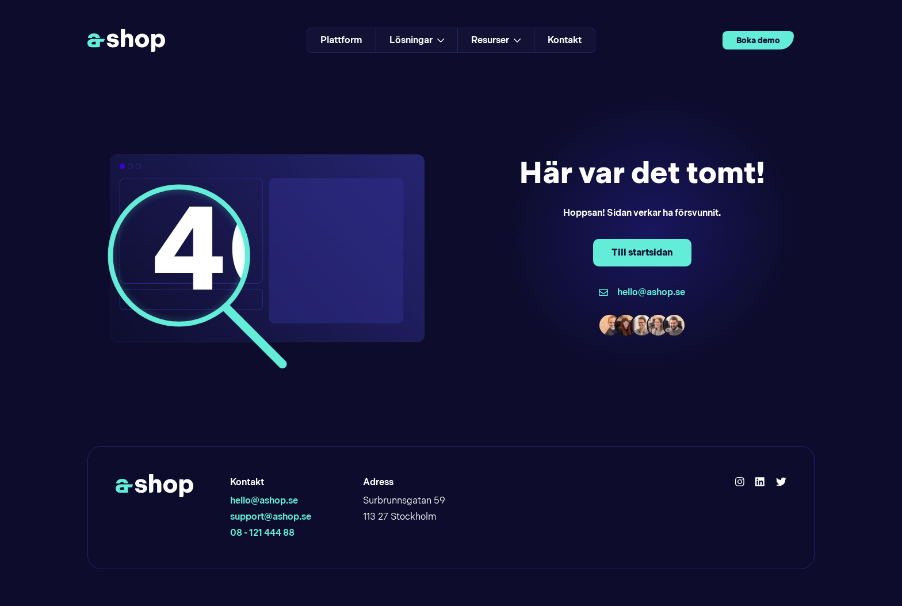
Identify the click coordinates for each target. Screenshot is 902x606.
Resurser (496, 40)
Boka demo (758, 40)
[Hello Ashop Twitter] (781, 482)
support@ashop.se (270, 516)
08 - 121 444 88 (262, 533)
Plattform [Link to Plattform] (341, 40)
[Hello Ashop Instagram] (739, 482)
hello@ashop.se (264, 500)
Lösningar (416, 40)
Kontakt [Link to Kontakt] (565, 40)
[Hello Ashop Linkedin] (760, 482)
